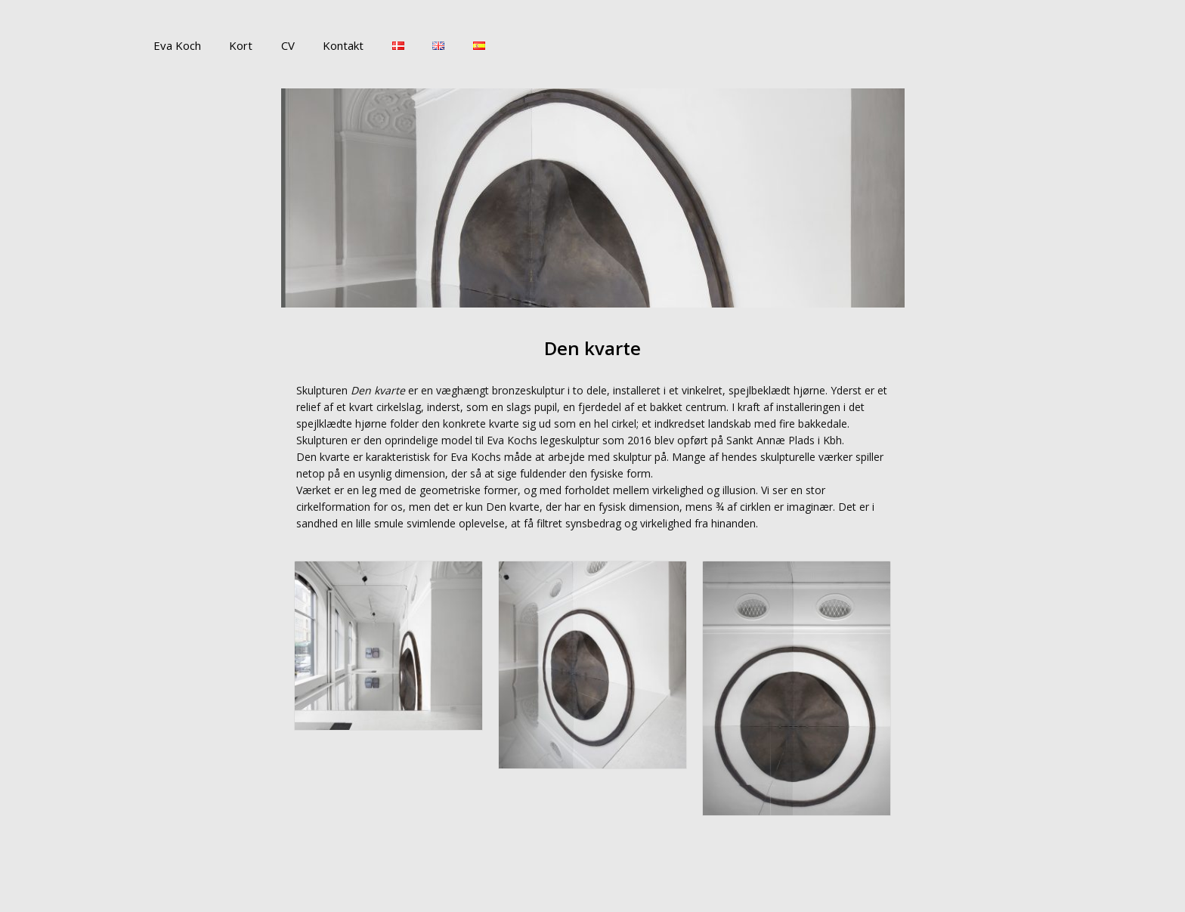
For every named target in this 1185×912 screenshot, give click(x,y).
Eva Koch (174, 45)
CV (273, 45)
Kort (232, 45)
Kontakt (323, 45)
